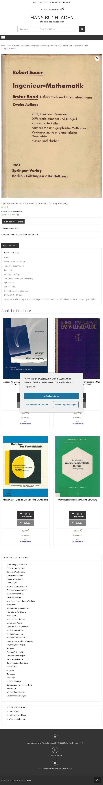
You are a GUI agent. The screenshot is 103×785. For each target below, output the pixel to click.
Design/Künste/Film (15, 575)
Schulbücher (12, 666)
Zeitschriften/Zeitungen (16, 696)
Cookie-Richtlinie (63, 382)
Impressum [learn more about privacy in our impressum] (30, 386)
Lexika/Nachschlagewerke (17, 626)
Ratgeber (10, 648)
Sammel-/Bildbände (15, 659)
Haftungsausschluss (17, 715)
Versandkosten (17, 211)
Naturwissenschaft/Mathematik (25, 45)
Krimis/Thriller (12, 615)
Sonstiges (11, 674)
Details (26, 523)
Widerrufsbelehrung (17, 719)
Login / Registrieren (51, 9)
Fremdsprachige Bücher (16, 590)
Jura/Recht (11, 604)
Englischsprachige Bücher (17, 586)
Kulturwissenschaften (16, 619)
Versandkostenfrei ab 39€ (60, 2)
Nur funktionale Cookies (37, 404)
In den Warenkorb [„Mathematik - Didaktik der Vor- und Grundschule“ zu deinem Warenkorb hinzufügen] (26, 515)
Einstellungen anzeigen (66, 404)
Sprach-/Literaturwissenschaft (19, 685)
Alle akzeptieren (51, 396)
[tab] (10, 245)
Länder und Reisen (14, 623)
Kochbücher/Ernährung (16, 612)
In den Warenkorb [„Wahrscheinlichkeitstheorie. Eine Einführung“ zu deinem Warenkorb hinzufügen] (79, 515)
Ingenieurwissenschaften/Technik (21, 601)
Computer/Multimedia (16, 572)
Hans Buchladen (52, 18)
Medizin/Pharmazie (15, 634)
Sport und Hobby (14, 681)
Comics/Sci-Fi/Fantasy (16, 568)
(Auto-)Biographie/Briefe (17, 564)
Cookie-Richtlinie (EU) (17, 707)
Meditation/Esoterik (15, 630)
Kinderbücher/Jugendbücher (18, 608)
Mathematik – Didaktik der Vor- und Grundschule (25, 499)
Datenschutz (14, 711)
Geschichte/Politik (14, 597)
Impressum (43, 2)
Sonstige (10, 670)
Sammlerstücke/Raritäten (17, 663)
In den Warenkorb (14, 221)
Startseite (5, 45)
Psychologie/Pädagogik (16, 645)
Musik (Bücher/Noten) (16, 637)
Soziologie (11, 677)
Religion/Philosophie (15, 652)
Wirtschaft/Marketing (15, 692)
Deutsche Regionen (15, 579)
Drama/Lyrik (12, 583)
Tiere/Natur (11, 688)
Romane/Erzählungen (16, 655)
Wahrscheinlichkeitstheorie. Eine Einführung (77, 499)
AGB (34, 2)
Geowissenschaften (15, 594)
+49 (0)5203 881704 (55, 755)
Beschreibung (10, 245)
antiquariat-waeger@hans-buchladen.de (55, 768)
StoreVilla (27, 780)
